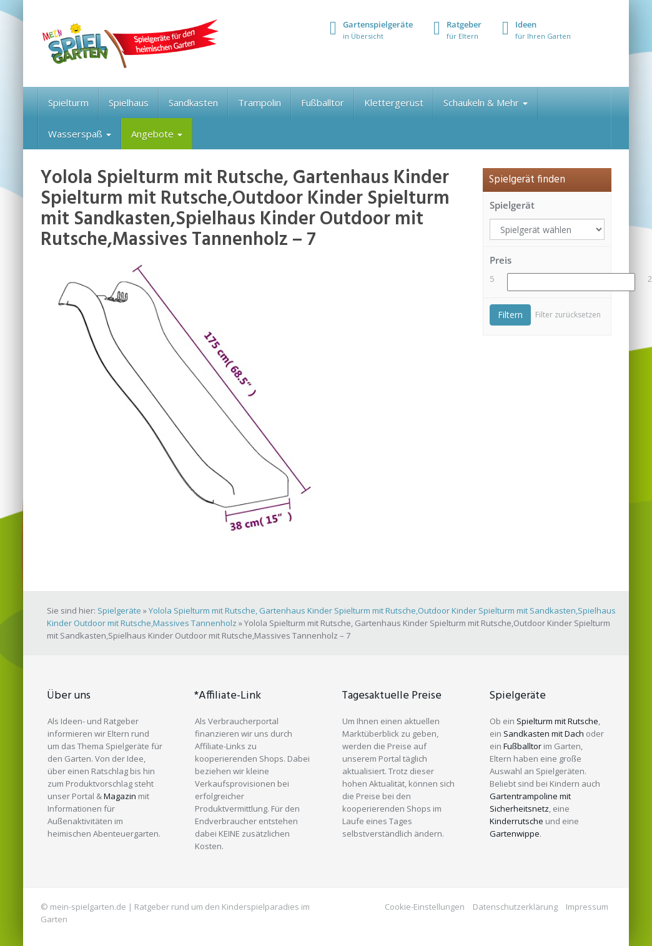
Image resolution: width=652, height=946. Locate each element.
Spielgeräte (119, 610)
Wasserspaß (79, 133)
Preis (500, 260)
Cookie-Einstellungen (425, 906)
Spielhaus (129, 102)
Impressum (587, 906)
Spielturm (68, 102)
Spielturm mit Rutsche (557, 721)
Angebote (156, 133)
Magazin (120, 796)
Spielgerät (512, 205)
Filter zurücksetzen (568, 314)
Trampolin (259, 102)
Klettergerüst (393, 102)
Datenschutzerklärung (515, 906)
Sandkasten (193, 102)
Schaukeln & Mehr (485, 102)
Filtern (510, 315)
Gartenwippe (515, 833)
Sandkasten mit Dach (543, 733)
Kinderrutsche (516, 821)
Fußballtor (322, 102)
